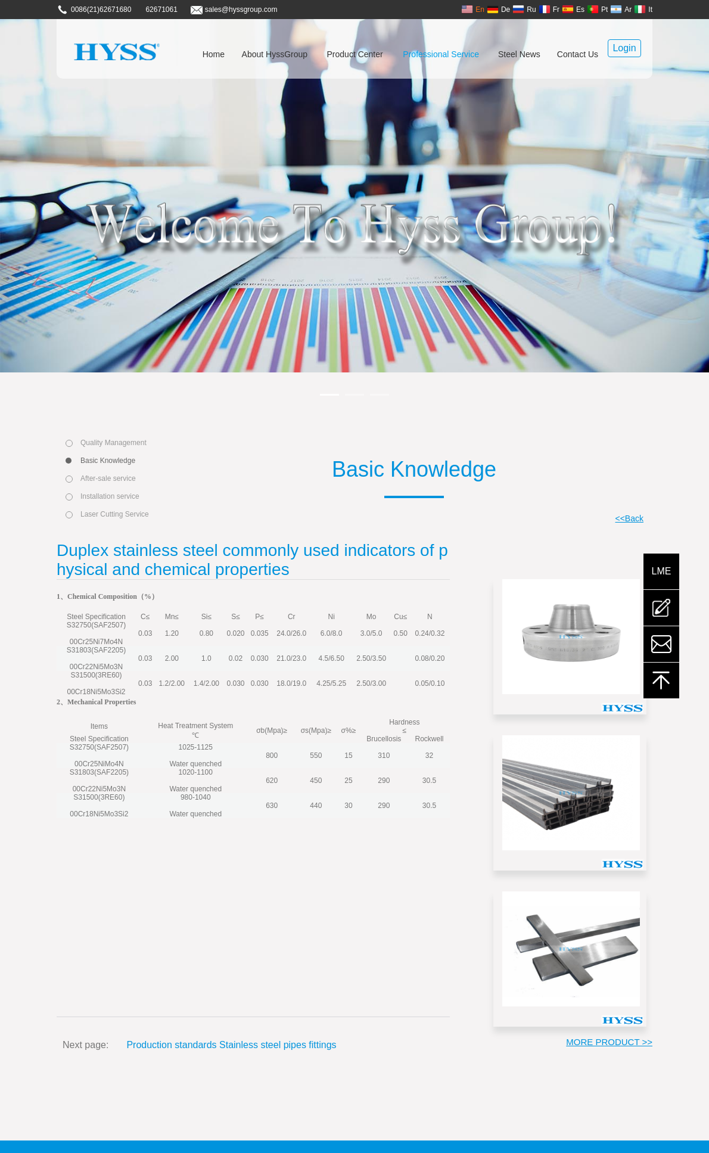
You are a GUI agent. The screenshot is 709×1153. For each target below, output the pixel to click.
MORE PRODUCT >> (609, 1042)
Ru (524, 9)
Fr (549, 9)
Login (624, 48)
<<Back (629, 518)
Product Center (355, 54)
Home (214, 54)
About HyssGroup (275, 54)
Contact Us (577, 54)
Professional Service (441, 54)
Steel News (519, 54)
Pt (597, 9)
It (643, 9)
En (472, 9)
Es (573, 9)
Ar (621, 9)
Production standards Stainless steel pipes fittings (231, 1045)
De (498, 9)
